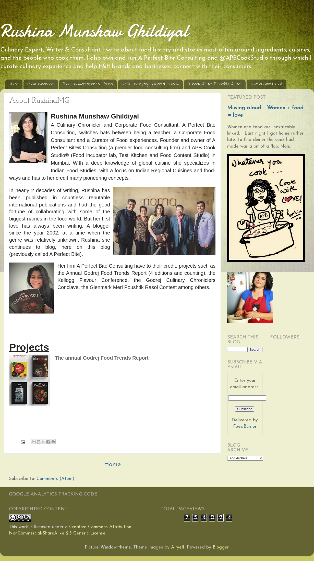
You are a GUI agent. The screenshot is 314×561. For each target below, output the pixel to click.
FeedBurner (245, 426)
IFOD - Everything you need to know (150, 84)
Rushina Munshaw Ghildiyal (94, 30)
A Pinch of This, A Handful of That (214, 84)
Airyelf (178, 547)
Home (14, 84)
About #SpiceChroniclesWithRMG (88, 84)
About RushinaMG (40, 84)
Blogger (220, 547)
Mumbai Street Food (266, 84)
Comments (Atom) (55, 478)
